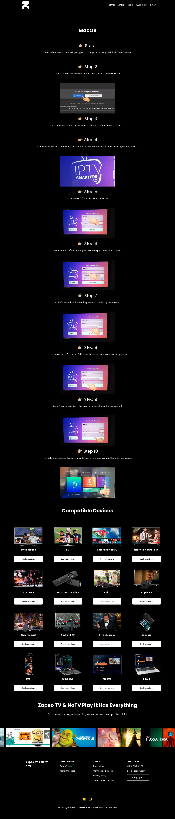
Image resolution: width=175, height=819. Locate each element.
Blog (130, 5)
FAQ (153, 5)
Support (141, 5)
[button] (138, 777)
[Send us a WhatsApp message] (84, 799)
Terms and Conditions (104, 780)
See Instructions (28, 559)
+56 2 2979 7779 (135, 766)
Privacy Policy (100, 775)
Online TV (66, 766)
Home (110, 5)
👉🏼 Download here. (123, 52)
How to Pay (99, 766)
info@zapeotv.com (136, 771)
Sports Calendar (68, 771)
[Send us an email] (90, 799)
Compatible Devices (103, 771)
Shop (121, 5)
